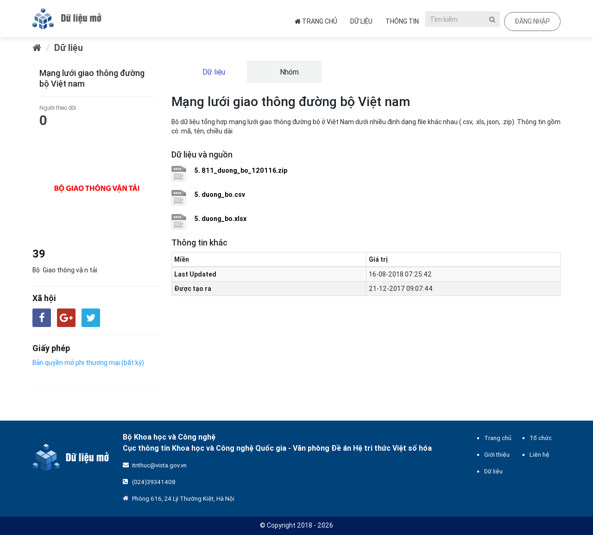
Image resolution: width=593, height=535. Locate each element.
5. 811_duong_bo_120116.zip (241, 170)
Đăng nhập (532, 21)
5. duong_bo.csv (220, 194)
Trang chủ (316, 21)
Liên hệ (539, 455)
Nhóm (288, 71)
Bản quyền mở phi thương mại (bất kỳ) (88, 363)
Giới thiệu (497, 455)
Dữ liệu (361, 21)
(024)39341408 (154, 482)
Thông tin (402, 21)
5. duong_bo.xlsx (220, 218)
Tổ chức (541, 438)
